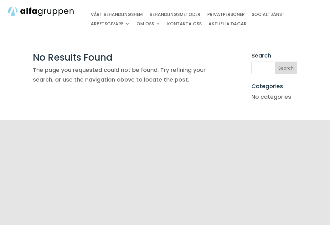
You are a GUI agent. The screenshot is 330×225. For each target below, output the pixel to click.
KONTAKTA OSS (184, 24)
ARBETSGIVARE (107, 24)
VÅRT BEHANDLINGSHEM (117, 15)
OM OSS (145, 24)
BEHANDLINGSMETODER (175, 15)
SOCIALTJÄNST (268, 15)
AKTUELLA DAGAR (228, 24)
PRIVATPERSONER (226, 15)
